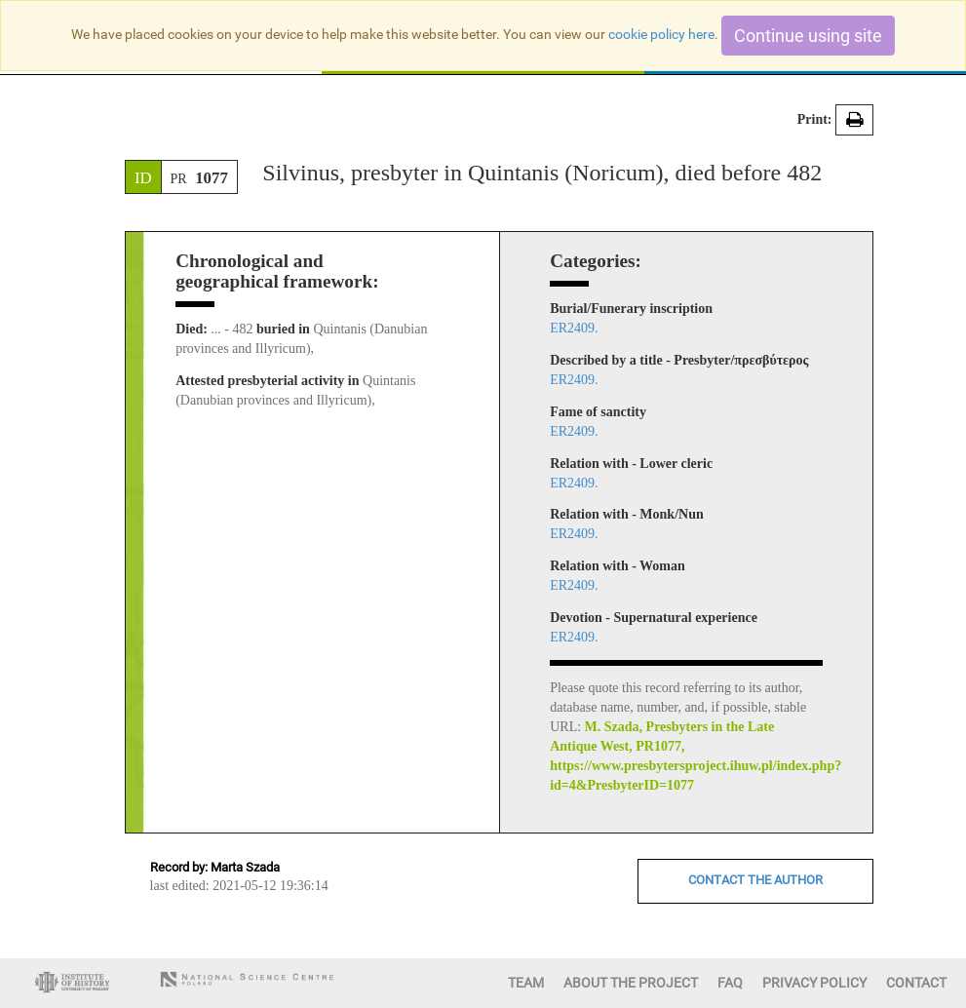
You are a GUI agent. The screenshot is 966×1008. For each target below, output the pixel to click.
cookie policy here (661, 34)
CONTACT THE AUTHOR (755, 879)
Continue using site (808, 35)
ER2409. (574, 328)
